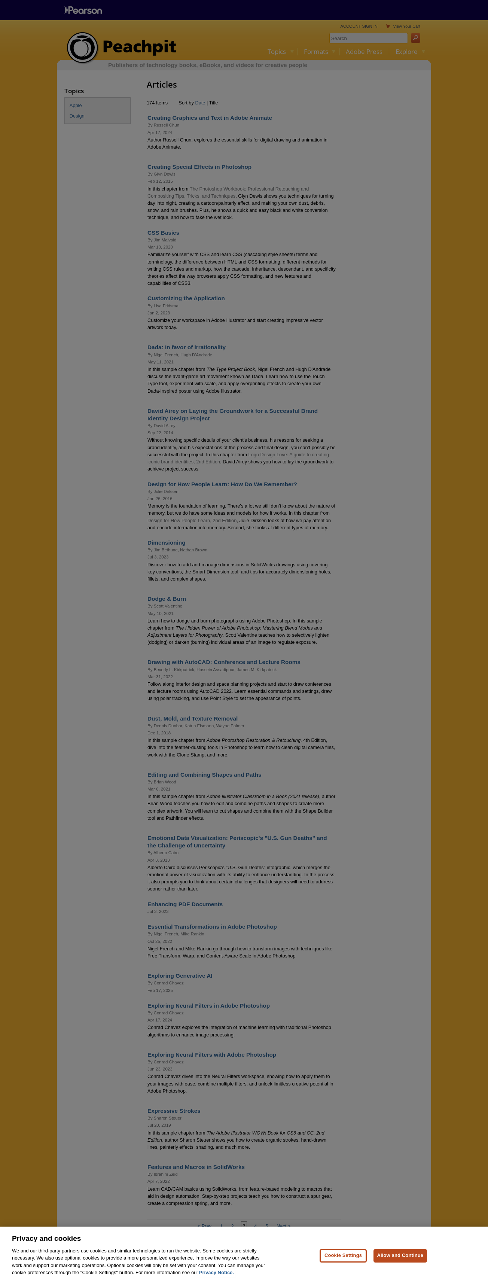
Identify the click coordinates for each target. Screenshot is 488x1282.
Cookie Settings (343, 1263)
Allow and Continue (400, 1263)
